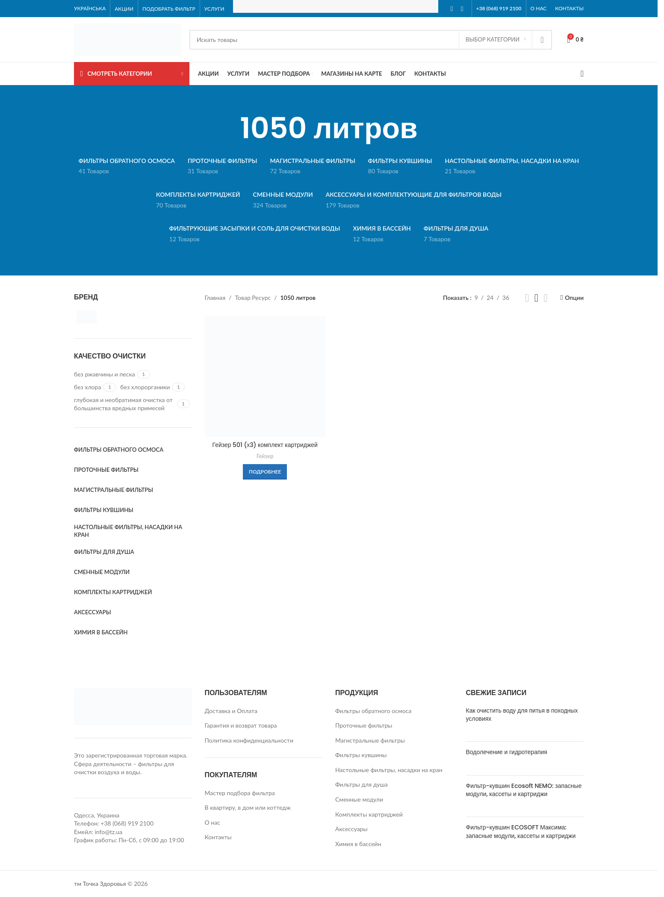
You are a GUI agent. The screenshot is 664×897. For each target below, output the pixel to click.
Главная (215, 297)
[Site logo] (127, 38)
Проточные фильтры (363, 725)
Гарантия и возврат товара (241, 725)
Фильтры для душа (361, 784)
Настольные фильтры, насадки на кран (389, 769)
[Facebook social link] (452, 8)
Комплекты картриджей (369, 814)
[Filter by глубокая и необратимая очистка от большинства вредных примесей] (124, 404)
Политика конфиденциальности (249, 740)
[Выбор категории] (495, 40)
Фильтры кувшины (361, 754)
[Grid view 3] (536, 298)
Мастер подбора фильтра (240, 792)
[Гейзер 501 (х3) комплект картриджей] (265, 376)
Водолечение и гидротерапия (506, 752)
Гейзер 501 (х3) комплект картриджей (265, 444)
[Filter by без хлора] (87, 387)
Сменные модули (359, 799)
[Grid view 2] (527, 298)
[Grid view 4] (546, 298)
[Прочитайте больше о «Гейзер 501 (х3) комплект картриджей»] (265, 471)
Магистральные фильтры (370, 740)
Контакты (218, 837)
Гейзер (265, 455)
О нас (212, 822)
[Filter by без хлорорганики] (145, 387)
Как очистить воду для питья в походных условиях (522, 714)
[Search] (370, 40)
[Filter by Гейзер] (102, 317)
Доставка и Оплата (231, 710)
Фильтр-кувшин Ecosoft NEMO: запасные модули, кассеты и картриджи (524, 790)
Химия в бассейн (358, 843)
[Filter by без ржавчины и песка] (104, 374)
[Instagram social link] (462, 8)
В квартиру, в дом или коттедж (248, 807)
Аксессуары (351, 828)
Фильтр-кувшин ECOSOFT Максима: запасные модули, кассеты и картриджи (521, 831)
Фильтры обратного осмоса (373, 710)
